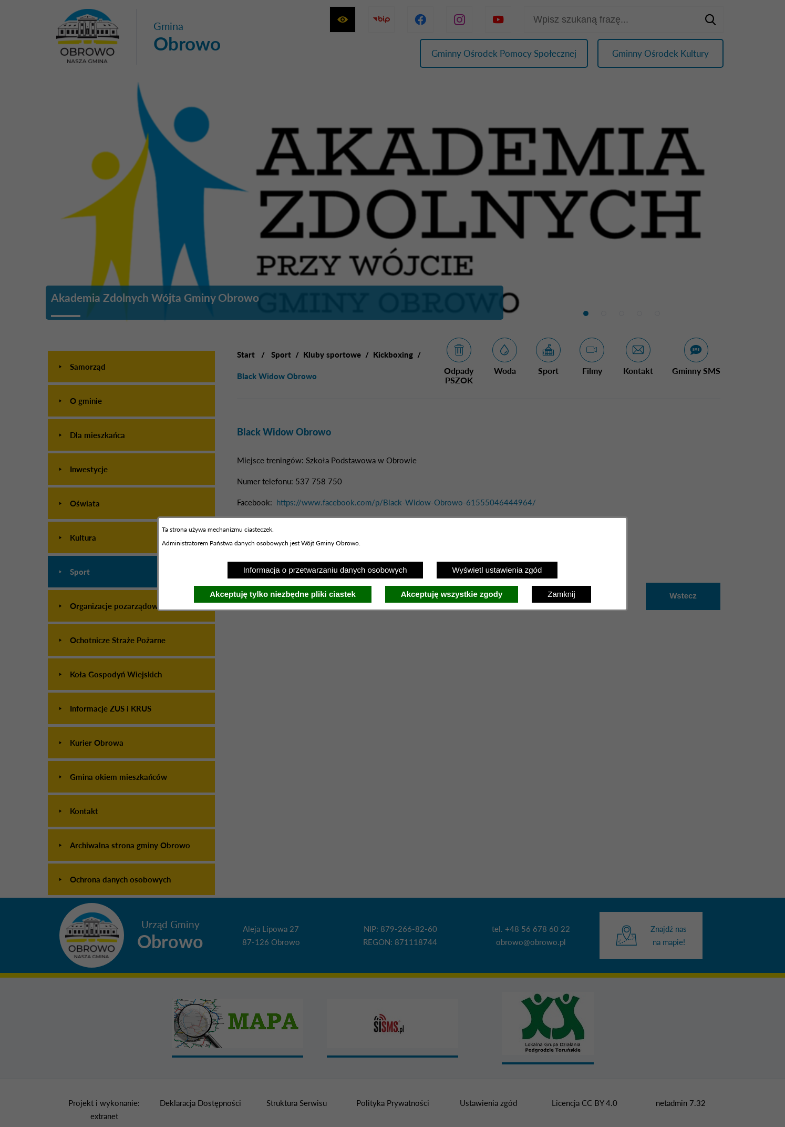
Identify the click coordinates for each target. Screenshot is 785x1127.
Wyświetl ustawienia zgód (497, 569)
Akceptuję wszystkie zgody (451, 594)
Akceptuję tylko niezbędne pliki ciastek (283, 594)
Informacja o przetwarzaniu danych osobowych (325, 569)
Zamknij (561, 594)
